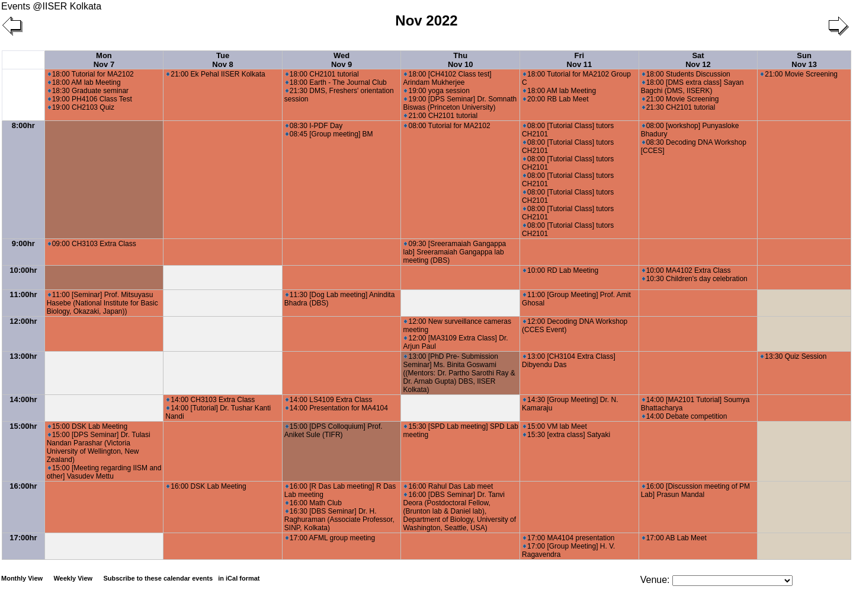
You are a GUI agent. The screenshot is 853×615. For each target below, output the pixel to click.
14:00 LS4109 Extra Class (329, 400)
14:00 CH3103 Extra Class (210, 400)
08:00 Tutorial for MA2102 (447, 126)
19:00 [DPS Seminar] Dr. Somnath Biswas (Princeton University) (460, 103)
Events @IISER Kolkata (51, 6)
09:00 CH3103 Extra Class (92, 244)
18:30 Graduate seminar (88, 91)
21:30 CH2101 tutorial (679, 107)
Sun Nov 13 (804, 60)
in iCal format (238, 578)
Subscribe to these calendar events (182, 578)
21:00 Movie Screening (680, 99)
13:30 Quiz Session (793, 356)
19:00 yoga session (436, 91)
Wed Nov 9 (341, 60)
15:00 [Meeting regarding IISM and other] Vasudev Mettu (104, 472)
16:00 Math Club (314, 503)
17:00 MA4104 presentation (568, 538)
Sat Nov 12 (698, 60)
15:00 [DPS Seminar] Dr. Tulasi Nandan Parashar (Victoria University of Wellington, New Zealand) (98, 447)
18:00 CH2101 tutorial (322, 74)
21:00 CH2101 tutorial (440, 115)
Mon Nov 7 (104, 60)
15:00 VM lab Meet (555, 426)
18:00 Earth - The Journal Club (336, 82)
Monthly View (22, 578)
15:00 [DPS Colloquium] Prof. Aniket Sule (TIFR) (333, 430)
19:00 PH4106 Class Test (90, 99)
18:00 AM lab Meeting (84, 82)
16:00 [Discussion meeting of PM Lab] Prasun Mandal (695, 490)
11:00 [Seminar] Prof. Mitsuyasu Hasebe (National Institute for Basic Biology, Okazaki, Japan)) (102, 303)
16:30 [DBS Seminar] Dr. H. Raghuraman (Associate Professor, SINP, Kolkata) (339, 519)
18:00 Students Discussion (686, 74)
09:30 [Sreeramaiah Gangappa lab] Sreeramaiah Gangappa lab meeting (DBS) (454, 252)
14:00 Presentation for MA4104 (337, 408)
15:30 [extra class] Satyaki (566, 435)
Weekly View (72, 578)
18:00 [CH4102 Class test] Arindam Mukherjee (447, 78)
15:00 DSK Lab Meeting (87, 426)
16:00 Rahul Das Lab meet (448, 486)
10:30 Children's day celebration (695, 279)
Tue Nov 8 (222, 60)
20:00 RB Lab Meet (555, 99)
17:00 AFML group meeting (330, 538)
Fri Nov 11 (579, 60)
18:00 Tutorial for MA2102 (91, 74)
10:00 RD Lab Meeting (560, 270)
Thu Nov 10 (460, 60)
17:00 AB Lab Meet (674, 538)
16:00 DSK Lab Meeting (206, 486)
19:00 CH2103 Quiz (81, 107)
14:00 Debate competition (684, 416)
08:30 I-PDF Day (314, 126)
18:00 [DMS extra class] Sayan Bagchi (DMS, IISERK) (692, 86)
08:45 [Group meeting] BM (329, 134)
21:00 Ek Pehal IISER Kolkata (215, 74)
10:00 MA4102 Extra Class (686, 270)
